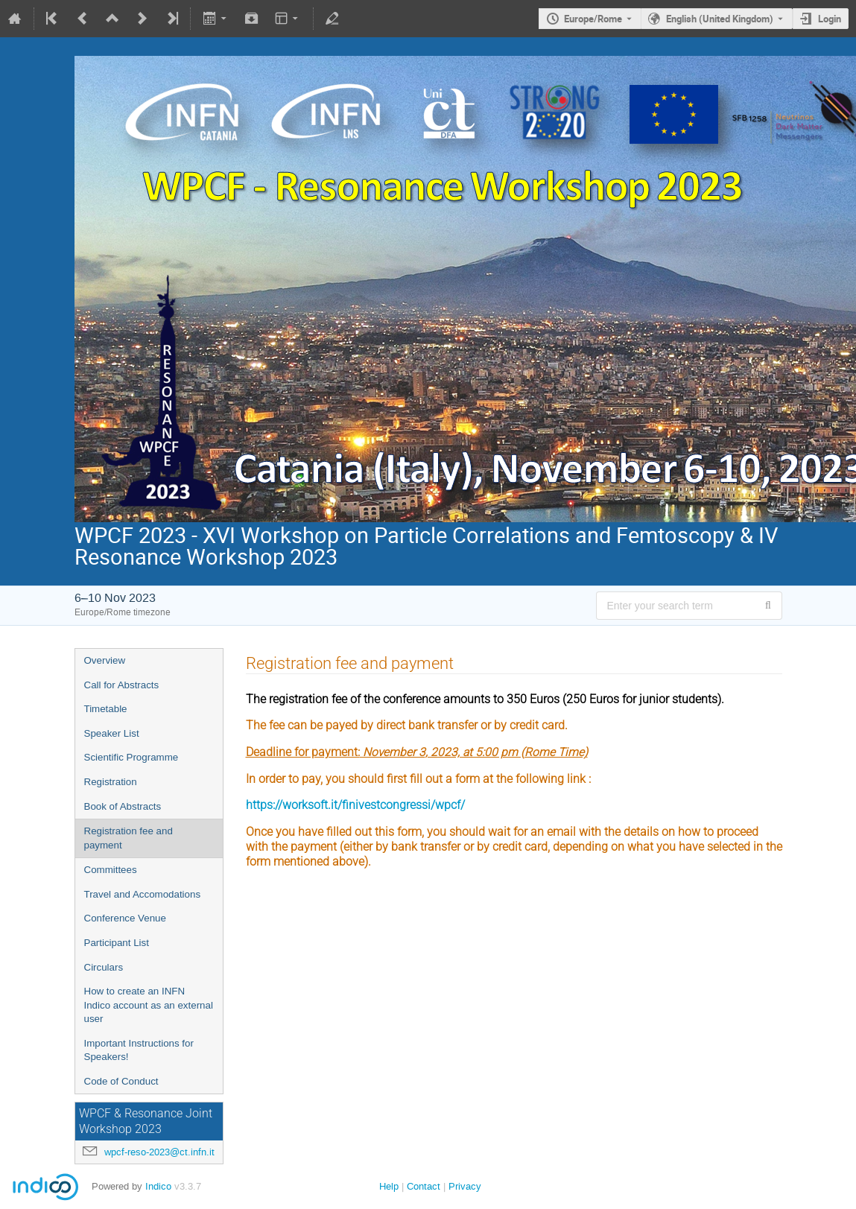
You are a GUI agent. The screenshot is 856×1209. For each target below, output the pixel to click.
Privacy (464, 1186)
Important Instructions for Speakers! (139, 1050)
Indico (158, 1186)
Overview (105, 660)
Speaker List (111, 733)
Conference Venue (125, 918)
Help (389, 1186)
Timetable (105, 708)
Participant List (116, 942)
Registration (110, 781)
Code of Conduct (121, 1081)
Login (829, 18)
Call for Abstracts (121, 685)
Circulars (104, 967)
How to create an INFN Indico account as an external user (148, 1005)
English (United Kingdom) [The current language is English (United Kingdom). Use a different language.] (719, 18)
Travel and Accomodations (142, 894)
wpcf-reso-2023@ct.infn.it (159, 1152)
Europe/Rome (593, 18)
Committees (110, 869)
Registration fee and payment (128, 838)
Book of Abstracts (123, 806)
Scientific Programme (131, 757)
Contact (423, 1186)
